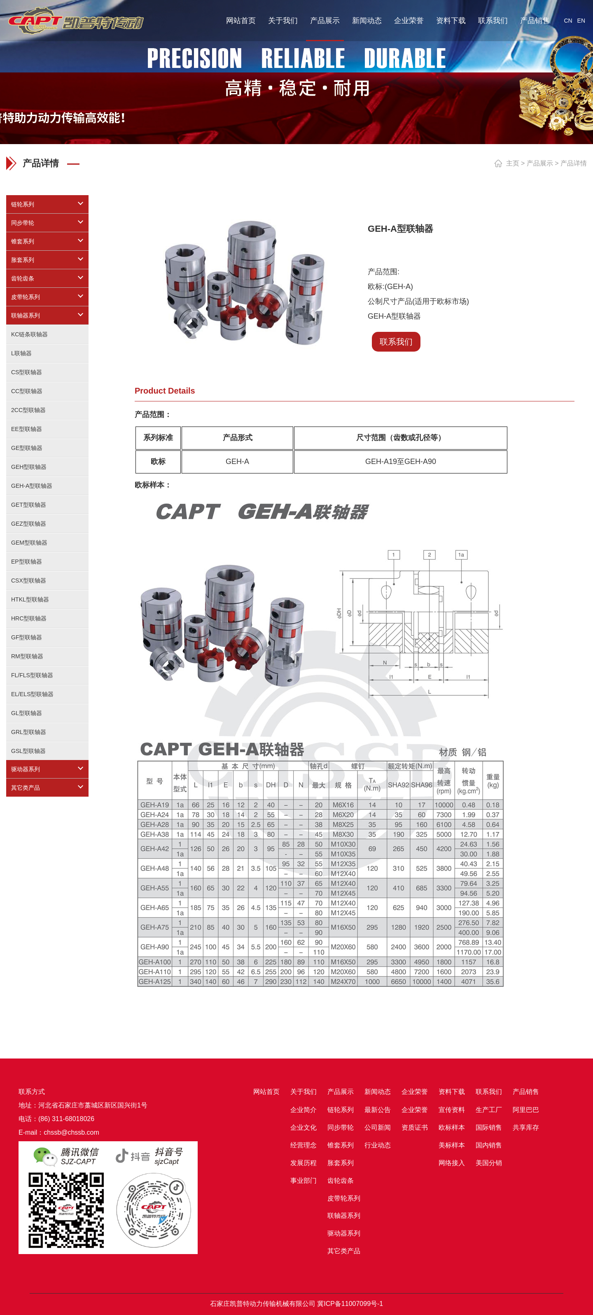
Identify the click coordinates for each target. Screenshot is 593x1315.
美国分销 (489, 1162)
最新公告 (377, 1109)
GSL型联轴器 (28, 751)
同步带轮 (22, 222)
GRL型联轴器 (28, 732)
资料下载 (451, 20)
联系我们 (493, 20)
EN (581, 20)
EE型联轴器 (26, 429)
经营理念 (303, 1145)
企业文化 (303, 1127)
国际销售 (489, 1127)
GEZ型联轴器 (28, 523)
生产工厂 (489, 1109)
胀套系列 (22, 259)
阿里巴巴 (526, 1109)
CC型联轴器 (26, 391)
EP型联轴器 (26, 561)
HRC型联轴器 (29, 618)
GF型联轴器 (26, 637)
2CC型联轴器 (28, 410)
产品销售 (535, 20)
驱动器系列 (25, 769)
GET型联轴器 (28, 504)
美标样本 (452, 1145)
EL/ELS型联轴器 (32, 694)
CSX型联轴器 (28, 580)
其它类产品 (25, 787)
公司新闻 (377, 1127)
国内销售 (489, 1145)
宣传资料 (452, 1109)
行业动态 (377, 1145)
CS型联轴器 (26, 372)
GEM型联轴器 (29, 542)
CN (568, 20)
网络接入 (452, 1162)
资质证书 (415, 1127)
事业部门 (303, 1180)
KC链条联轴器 (29, 334)
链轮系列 (22, 204)
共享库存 (526, 1127)
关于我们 (283, 20)
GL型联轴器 (26, 713)
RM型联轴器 (27, 656)
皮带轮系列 (25, 297)
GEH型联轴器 (29, 467)
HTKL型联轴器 (30, 599)
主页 (512, 163)
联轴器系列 (25, 315)
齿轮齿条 (22, 278)
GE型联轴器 (26, 448)
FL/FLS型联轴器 (32, 675)
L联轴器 (21, 353)
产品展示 (325, 20)
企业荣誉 (409, 20)
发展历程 (303, 1162)
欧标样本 (452, 1127)
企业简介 (303, 1109)
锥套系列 (22, 241)
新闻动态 (367, 20)
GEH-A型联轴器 (31, 486)
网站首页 (241, 20)
